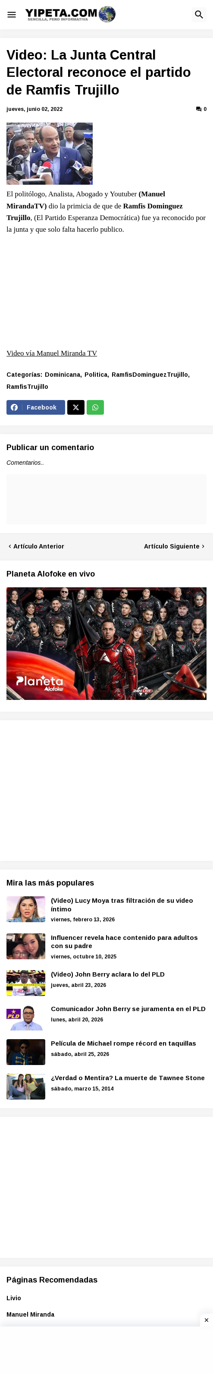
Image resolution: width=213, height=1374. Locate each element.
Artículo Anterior (38, 546)
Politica (96, 374)
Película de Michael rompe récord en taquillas (123, 1043)
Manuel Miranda (30, 1314)
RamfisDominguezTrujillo (150, 374)
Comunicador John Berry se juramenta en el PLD (128, 1008)
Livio (13, 1298)
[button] (11, 14)
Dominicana (62, 374)
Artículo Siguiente (172, 546)
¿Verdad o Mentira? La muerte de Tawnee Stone (128, 1077)
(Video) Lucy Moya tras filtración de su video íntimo (122, 905)
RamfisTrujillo (27, 386)
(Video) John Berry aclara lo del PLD (108, 974)
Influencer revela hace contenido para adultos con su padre (124, 942)
